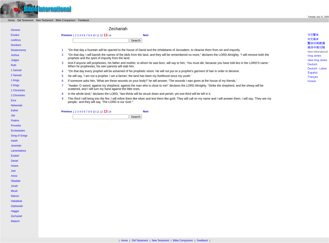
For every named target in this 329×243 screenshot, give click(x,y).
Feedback (83, 20)
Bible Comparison (66, 20)
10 (94, 35)
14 (109, 35)
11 (97, 35)
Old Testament (25, 20)
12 (101, 35)
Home (11, 20)
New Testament (44, 20)
